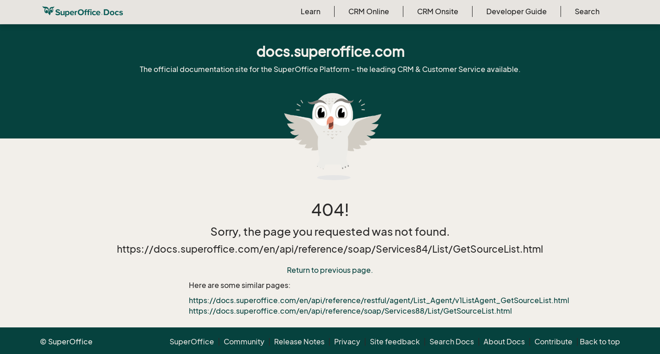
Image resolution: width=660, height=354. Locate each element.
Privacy (347, 341)
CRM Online (368, 11)
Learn (310, 11)
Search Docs (451, 341)
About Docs (504, 341)
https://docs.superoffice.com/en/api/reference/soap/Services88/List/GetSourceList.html (350, 310)
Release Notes (299, 341)
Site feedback (395, 341)
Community (244, 341)
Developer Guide (516, 11)
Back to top (600, 341)
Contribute (553, 341)
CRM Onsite (437, 11)
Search (587, 11)
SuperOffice (192, 341)
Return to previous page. (330, 270)
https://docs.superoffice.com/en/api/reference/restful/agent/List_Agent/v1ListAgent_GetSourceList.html (379, 300)
